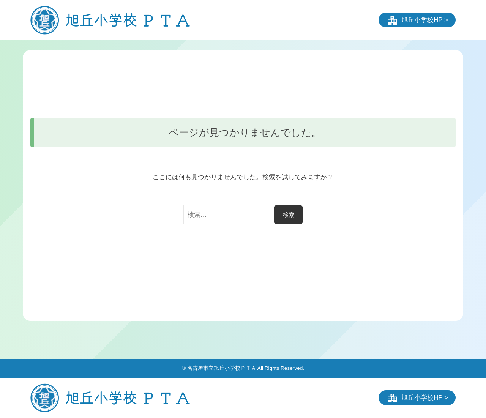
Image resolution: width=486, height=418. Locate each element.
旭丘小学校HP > (424, 20)
